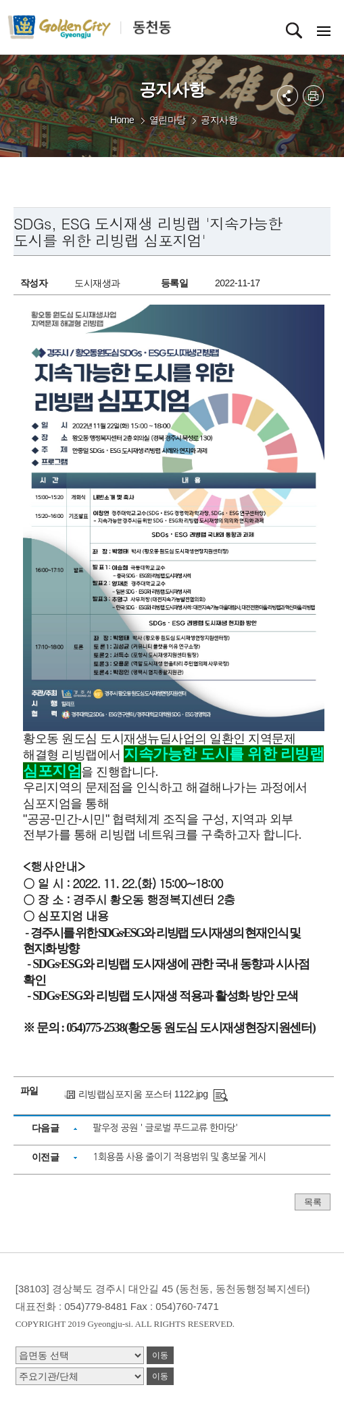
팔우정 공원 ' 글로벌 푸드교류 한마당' (165, 1128)
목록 (312, 1202)
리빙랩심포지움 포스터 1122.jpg (143, 1094)
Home (122, 119)
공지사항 (219, 119)
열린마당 (167, 119)
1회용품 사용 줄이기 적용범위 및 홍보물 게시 (179, 1157)
